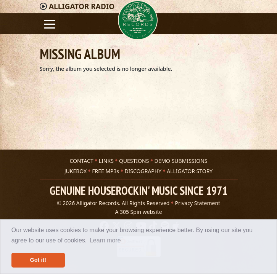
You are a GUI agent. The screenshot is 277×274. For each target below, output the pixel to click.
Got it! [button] (38, 260)
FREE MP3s (105, 171)
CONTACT (81, 160)
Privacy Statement (198, 203)
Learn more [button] (105, 240)
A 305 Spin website (138, 211)
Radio (81, 6)
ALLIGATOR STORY (190, 171)
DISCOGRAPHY (142, 171)
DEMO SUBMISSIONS (180, 160)
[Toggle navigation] (50, 23)
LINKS (106, 160)
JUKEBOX (75, 171)
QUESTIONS (134, 160)
